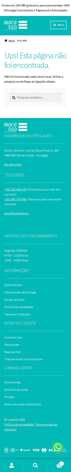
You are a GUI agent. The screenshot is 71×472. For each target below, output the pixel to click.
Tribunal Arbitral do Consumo (23, 359)
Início (12, 40)
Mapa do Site (12, 352)
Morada (9, 397)
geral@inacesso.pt (16, 213)
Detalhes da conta (16, 390)
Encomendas (12, 382)
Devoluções (11, 344)
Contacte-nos (13, 337)
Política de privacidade (18, 307)
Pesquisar (35, 465)
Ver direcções (12, 164)
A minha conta (12, 465)
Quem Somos (13, 285)
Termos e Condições (17, 314)
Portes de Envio (14, 300)
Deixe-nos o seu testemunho (22, 404)
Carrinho (55, 462)
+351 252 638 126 (15, 189)
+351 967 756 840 (15, 199)
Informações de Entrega (20, 292)
